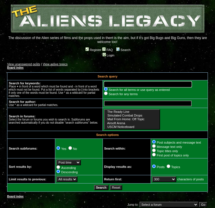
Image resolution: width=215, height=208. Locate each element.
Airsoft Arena (132, 123)
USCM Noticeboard (132, 127)
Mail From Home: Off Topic (132, 119)
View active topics (55, 64)
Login (108, 55)
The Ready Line (132, 112)
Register (93, 50)
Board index (15, 67)
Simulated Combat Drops (132, 115)
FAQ (107, 50)
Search (123, 50)
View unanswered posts (23, 64)
